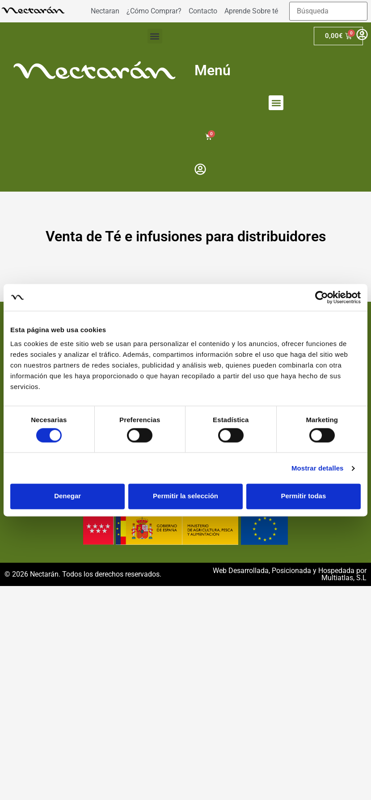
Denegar (67, 496)
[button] (155, 36)
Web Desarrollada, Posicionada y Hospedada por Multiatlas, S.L (290, 574)
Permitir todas (303, 496)
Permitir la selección (185, 496)
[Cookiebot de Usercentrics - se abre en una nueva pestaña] (321, 297)
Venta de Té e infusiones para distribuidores (186, 236)
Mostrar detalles (317, 468)
